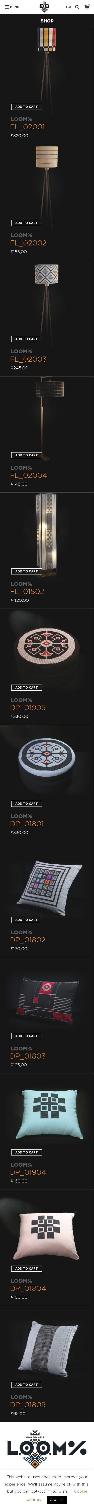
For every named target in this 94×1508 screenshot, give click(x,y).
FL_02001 (27, 127)
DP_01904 (28, 1172)
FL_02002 (28, 243)
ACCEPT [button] (57, 1499)
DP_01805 (28, 1405)
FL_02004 (28, 475)
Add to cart (26, 106)
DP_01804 (28, 1288)
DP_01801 (27, 823)
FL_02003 (28, 359)
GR (68, 7)
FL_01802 (27, 591)
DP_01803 (28, 1056)
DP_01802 (28, 940)
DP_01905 (28, 707)
